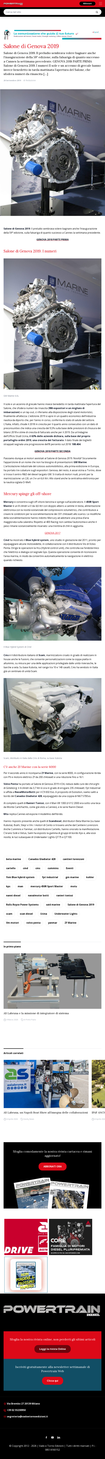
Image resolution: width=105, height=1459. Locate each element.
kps (8, 886)
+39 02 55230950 (15, 1410)
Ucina (43, 913)
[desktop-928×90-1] (52, 35)
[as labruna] (26, 1237)
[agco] (70, 1237)
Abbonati (87, 3)
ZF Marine (70, 922)
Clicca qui (52, 1380)
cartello (10, 868)
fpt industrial (50, 877)
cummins (53, 868)
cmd (25, 868)
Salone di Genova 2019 (81, 904)
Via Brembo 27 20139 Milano (22, 1403)
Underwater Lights (66, 913)
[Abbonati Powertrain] (26, 1275)
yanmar (52, 922)
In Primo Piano (30, 1020)
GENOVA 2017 (52, 533)
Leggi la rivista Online (52, 1349)
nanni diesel (13, 895)
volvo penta (33, 922)
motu (73, 886)
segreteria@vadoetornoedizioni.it (26, 1416)
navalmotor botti (38, 895)
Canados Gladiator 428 (41, 859)
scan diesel (26, 913)
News (31, 1119)
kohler (90, 877)
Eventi (69, 868)
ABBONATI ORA (52, 1166)
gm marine (72, 877)
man (20, 886)
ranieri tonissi (64, 895)
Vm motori (12, 922)
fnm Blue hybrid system (20, 877)
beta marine (13, 859)
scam (9, 913)
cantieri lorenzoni (73, 859)
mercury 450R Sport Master (47, 886)
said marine (53, 904)
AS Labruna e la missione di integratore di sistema (36, 1013)
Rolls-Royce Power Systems (22, 904)
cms (37, 868)
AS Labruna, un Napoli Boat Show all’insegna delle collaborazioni (46, 1112)
